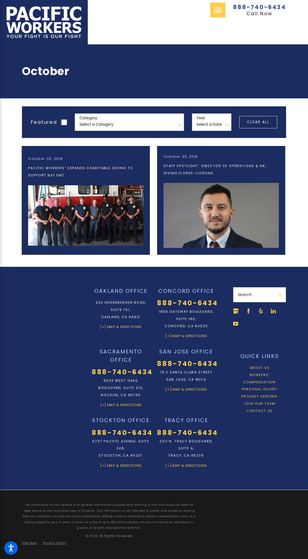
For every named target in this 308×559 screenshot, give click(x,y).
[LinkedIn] (274, 311)
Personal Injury (259, 389)
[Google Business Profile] (236, 311)
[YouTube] (236, 324)
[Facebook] (249, 311)
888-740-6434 (259, 7)
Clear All (258, 122)
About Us (260, 368)
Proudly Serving (259, 397)
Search (245, 294)
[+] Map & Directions (121, 326)
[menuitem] (259, 368)
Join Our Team (259, 404)
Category (88, 118)
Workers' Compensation (260, 379)
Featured (44, 122)
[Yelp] (261, 311)
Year (200, 118)
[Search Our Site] (280, 295)
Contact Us (259, 411)
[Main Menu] (217, 10)
